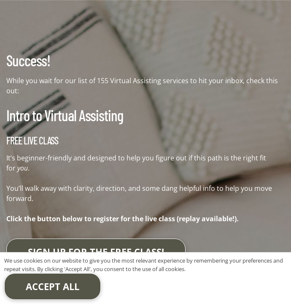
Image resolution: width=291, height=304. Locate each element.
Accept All (52, 286)
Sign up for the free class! (96, 251)
